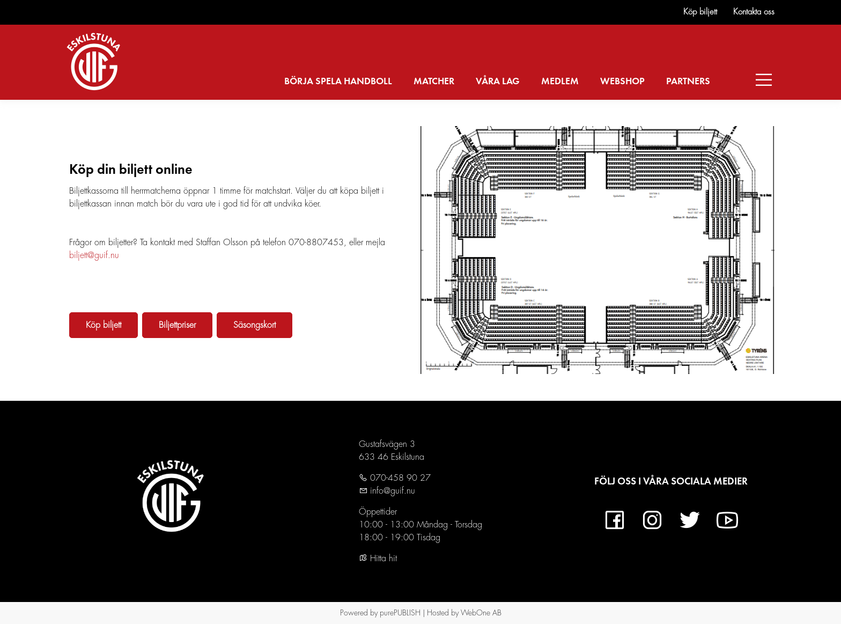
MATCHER (434, 81)
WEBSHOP (622, 81)
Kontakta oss (753, 12)
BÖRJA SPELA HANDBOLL (338, 81)
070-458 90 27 (399, 478)
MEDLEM (560, 81)
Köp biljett (700, 12)
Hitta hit (378, 558)
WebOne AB (481, 612)
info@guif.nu (391, 491)
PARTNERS (688, 81)
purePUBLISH (400, 612)
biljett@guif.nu (94, 255)
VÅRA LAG (498, 81)
